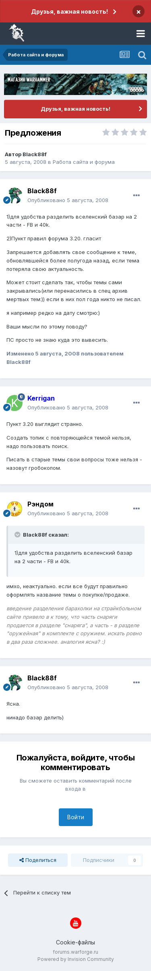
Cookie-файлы (75, 942)
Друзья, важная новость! (69, 11)
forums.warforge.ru (75, 952)
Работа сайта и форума (84, 162)
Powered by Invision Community (75, 959)
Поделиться (37, 860)
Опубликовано (67, 200)
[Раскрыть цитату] (18, 534)
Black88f (35, 154)
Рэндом (40, 504)
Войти (75, 817)
